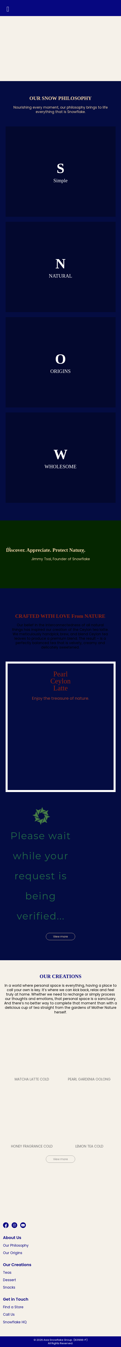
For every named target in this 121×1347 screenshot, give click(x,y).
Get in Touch (15, 1299)
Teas (7, 1272)
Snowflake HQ (15, 1322)
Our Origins (12, 1252)
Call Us (9, 1314)
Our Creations (17, 1264)
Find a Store (13, 1307)
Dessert (9, 1280)
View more (60, 937)
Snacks (9, 1287)
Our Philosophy (16, 1245)
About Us (12, 1237)
